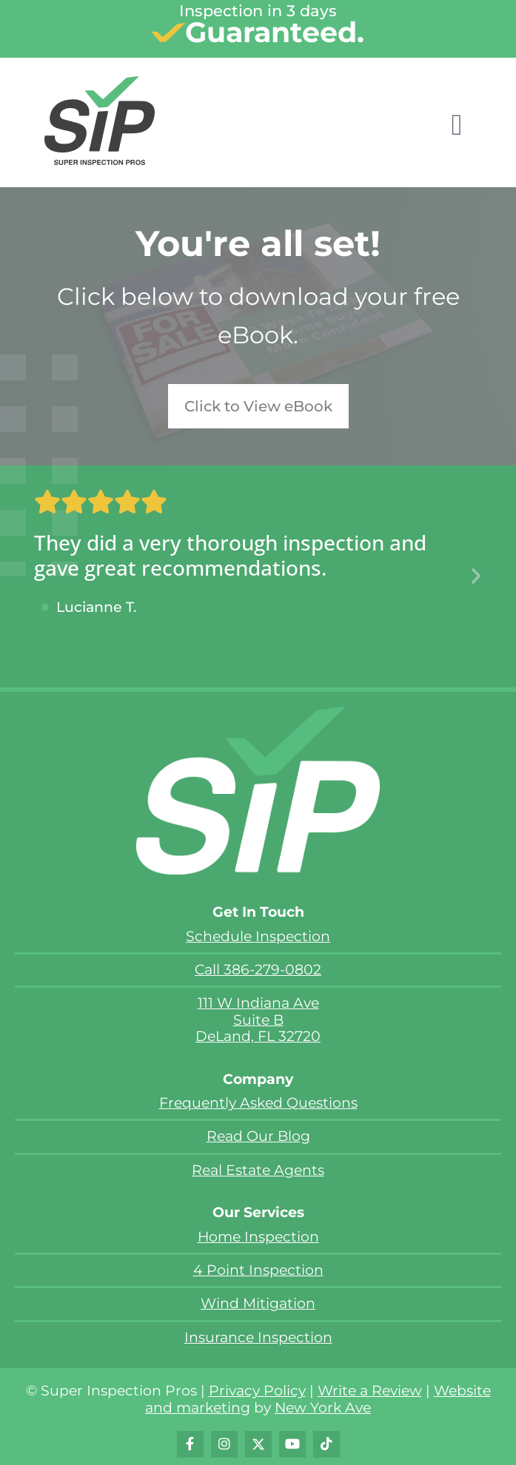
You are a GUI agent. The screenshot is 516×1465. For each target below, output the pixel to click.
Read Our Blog (258, 1136)
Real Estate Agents (258, 1170)
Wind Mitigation (258, 1303)
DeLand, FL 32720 (258, 1036)
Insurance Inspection (258, 1337)
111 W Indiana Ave (258, 1002)
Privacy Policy (257, 1390)
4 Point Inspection (258, 1270)
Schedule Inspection (258, 936)
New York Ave (323, 1407)
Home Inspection (258, 1236)
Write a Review (370, 1390)
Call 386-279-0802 (258, 969)
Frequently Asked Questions (258, 1102)
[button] (476, 576)
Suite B (258, 1019)
